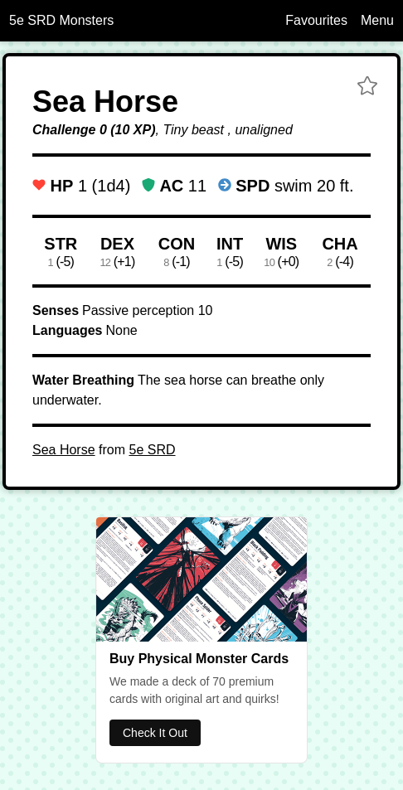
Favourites (316, 20)
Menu (377, 20)
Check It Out (155, 732)
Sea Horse (63, 450)
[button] (367, 88)
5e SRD (152, 450)
